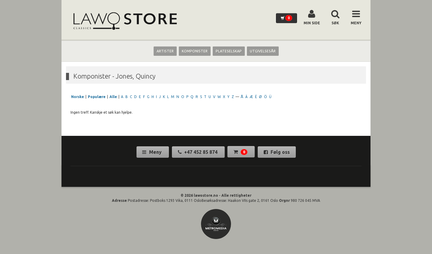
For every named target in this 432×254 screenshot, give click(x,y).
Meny (152, 152)
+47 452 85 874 (198, 152)
